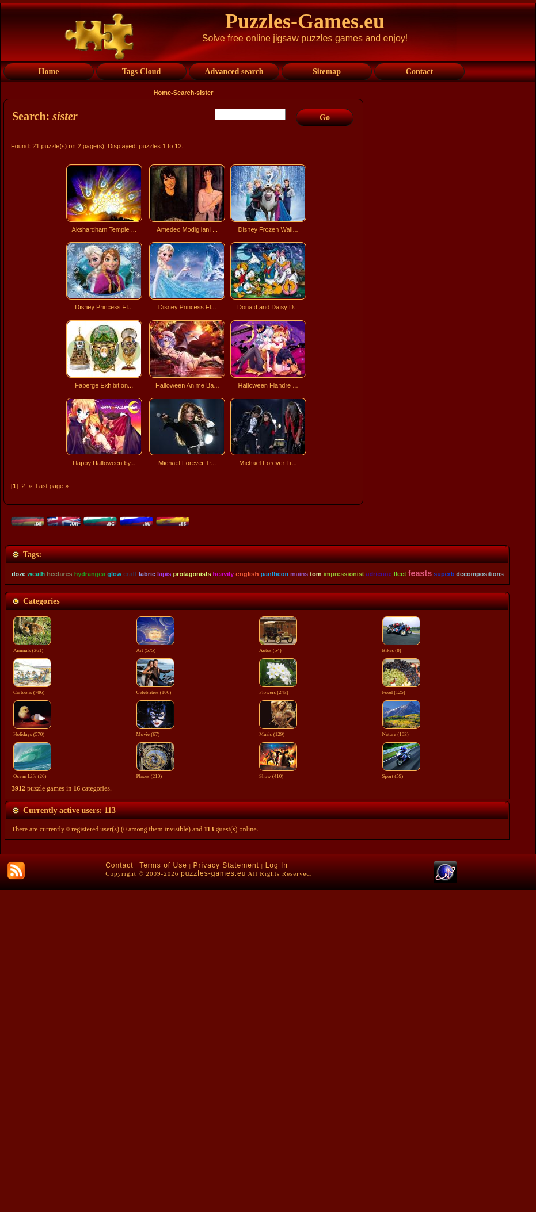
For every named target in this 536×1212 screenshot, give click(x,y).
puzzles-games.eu (213, 1195)
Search (184, 92)
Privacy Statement (226, 1187)
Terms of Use (163, 1187)
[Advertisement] (185, 571)
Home (163, 92)
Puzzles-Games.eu (305, 21)
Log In (276, 1187)
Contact (119, 1187)
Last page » (52, 485)
